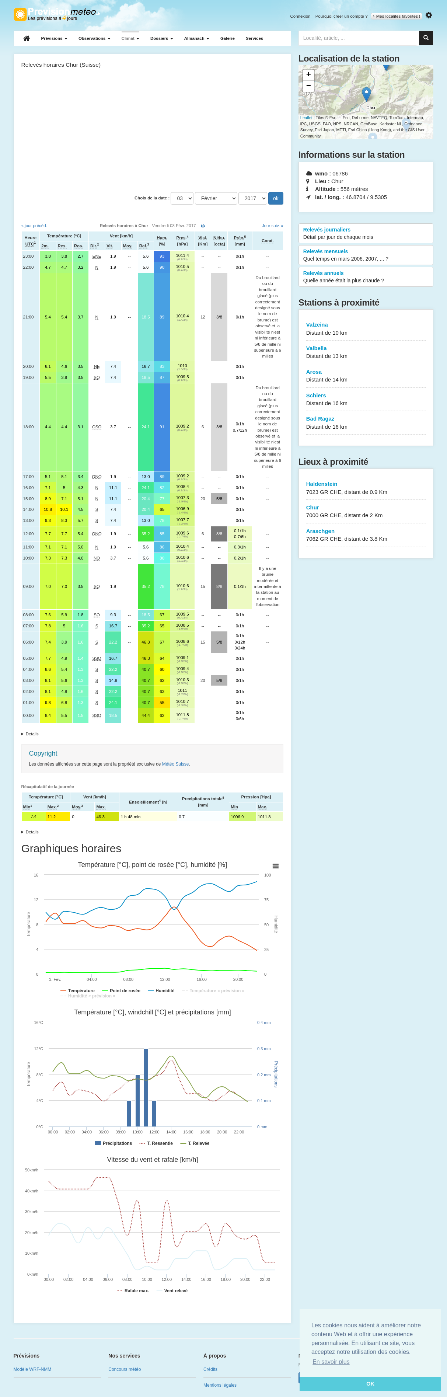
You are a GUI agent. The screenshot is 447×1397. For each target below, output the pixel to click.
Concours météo (124, 1369)
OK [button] (370, 1384)
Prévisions (54, 38)
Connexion (300, 16)
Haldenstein (366, 488)
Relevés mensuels (366, 255)
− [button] (308, 86)
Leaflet (306, 117)
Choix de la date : (152, 198)
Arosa (366, 376)
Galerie (227, 38)
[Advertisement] (152, 133)
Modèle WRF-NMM (33, 1369)
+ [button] (308, 75)
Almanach (196, 38)
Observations (94, 38)
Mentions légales (220, 1385)
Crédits (210, 1369)
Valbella (366, 352)
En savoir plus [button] (331, 1362)
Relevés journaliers (366, 234)
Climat (130, 38)
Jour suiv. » (272, 225)
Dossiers (161, 38)
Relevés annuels (366, 277)
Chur (366, 511)
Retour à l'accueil (57, 14)
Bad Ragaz (366, 423)
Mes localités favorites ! (396, 16)
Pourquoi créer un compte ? (341, 16)
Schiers (366, 399)
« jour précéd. (34, 225)
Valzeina (366, 329)
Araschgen (366, 535)
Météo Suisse (175, 764)
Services (254, 38)
